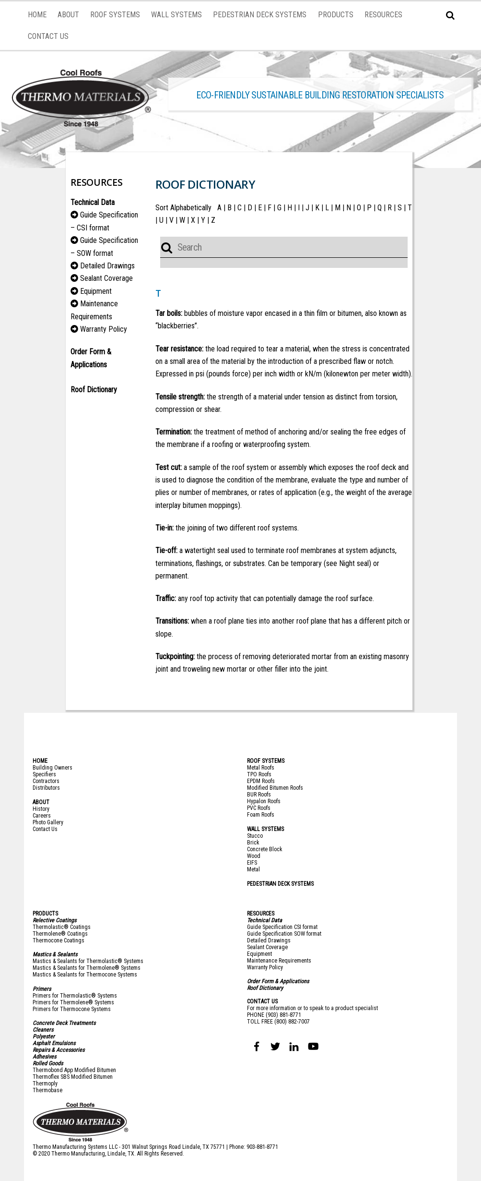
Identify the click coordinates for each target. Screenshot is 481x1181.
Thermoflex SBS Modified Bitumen (73, 1076)
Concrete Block (264, 849)
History (41, 809)
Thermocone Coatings (58, 940)
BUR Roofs (259, 794)
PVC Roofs (258, 808)
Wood (253, 856)
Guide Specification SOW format (284, 933)
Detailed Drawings (107, 265)
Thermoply (45, 1083)
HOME (37, 14)
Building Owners (52, 767)
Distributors (46, 787)
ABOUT (68, 14)
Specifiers (44, 774)
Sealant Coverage (106, 278)
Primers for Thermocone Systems (72, 1009)
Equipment (96, 291)
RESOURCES (383, 14)
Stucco (255, 835)
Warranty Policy (103, 329)
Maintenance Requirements (279, 960)
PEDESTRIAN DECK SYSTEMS (259, 14)
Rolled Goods (48, 1063)
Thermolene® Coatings (60, 933)
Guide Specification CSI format (282, 927)
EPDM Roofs (261, 781)
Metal (253, 869)
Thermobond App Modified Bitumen (74, 1070)
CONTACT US (48, 36)
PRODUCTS (335, 14)
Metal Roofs (260, 767)
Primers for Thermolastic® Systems (75, 995)
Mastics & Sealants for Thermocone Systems (85, 974)
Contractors (46, 781)
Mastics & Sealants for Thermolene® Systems (87, 967)
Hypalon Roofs (264, 801)
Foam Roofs (260, 814)
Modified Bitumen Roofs (275, 787)
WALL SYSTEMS (176, 14)
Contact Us (45, 829)
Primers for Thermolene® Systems (73, 1002)
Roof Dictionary (265, 988)
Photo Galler (47, 822)
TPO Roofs (259, 774)
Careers (42, 815)
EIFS (252, 862)
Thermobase (47, 1090)
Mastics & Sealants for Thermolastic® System (87, 961)
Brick (253, 842)
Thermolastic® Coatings (62, 927)
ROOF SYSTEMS (115, 14)
